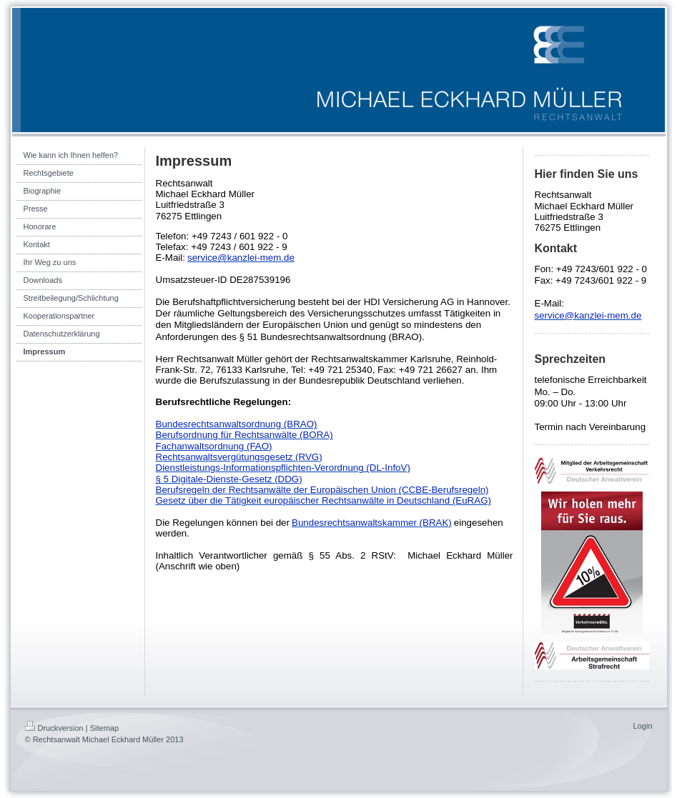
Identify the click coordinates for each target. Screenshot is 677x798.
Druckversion (54, 728)
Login (643, 726)
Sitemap (104, 728)
